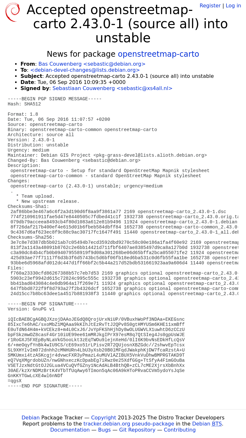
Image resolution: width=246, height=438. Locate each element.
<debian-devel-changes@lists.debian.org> (85, 70)
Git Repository (137, 430)
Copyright (103, 418)
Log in (233, 6)
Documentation (70, 430)
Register (210, 6)
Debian (30, 418)
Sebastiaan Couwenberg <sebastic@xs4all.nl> (113, 88)
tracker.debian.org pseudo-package (129, 424)
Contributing (180, 430)
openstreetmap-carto (158, 54)
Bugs (104, 430)
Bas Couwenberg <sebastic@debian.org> (92, 64)
